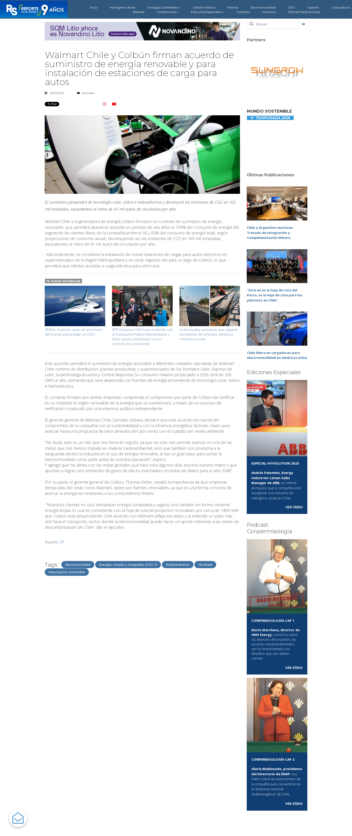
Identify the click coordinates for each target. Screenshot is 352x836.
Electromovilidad (263, 7)
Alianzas (138, 12)
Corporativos (340, 7)
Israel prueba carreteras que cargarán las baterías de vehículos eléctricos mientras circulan (209, 334)
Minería (232, 7)
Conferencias (168, 12)
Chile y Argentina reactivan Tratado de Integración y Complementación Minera (270, 232)
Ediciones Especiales (207, 12)
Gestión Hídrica (204, 7)
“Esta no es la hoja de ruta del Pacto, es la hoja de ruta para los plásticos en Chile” (274, 295)
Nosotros (269, 12)
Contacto (243, 12)
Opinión (313, 7)
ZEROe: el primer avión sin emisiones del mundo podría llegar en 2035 (73, 331)
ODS (291, 7)
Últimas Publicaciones (304, 12)
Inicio (93, 7)
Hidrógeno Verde (122, 7)
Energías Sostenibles (164, 7)
